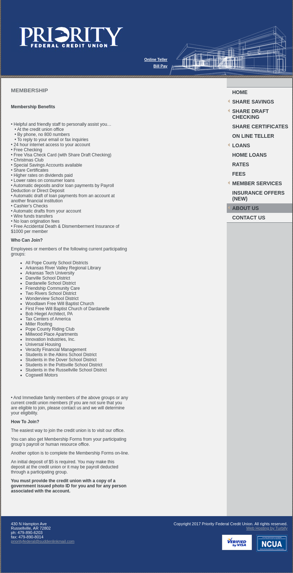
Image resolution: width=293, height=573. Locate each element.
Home (240, 92)
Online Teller (155, 59)
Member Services (257, 183)
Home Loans (249, 155)
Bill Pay (161, 66)
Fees (239, 174)
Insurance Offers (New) (258, 196)
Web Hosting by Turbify (267, 528)
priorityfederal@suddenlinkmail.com (42, 541)
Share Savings (253, 102)
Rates (240, 164)
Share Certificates (260, 126)
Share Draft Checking (250, 114)
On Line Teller (253, 136)
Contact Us (248, 218)
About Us (245, 208)
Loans (241, 145)
